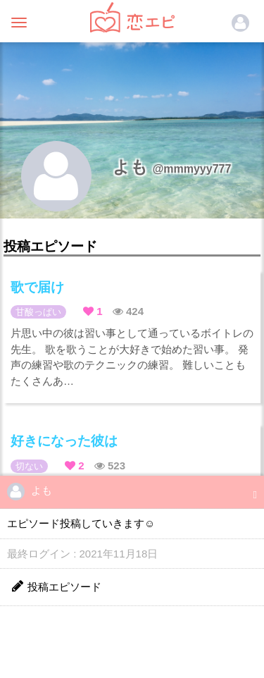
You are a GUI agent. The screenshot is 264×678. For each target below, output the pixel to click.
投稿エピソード (56, 586)
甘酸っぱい (38, 312)
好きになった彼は (64, 440)
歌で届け (37, 287)
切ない (29, 466)
